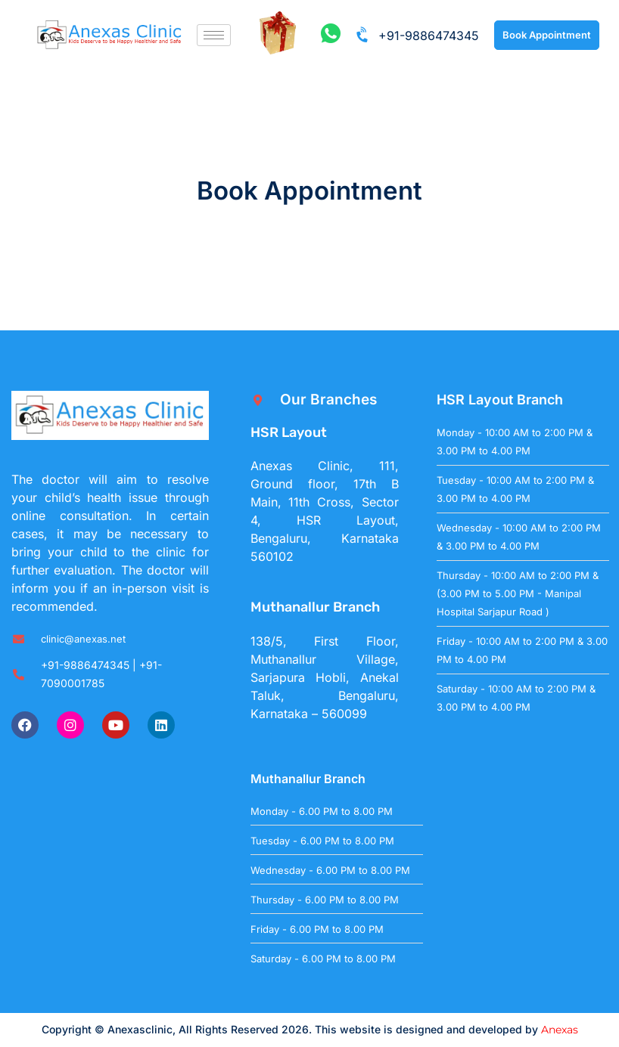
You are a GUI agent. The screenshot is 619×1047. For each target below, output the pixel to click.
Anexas (559, 1029)
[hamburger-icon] (214, 35)
